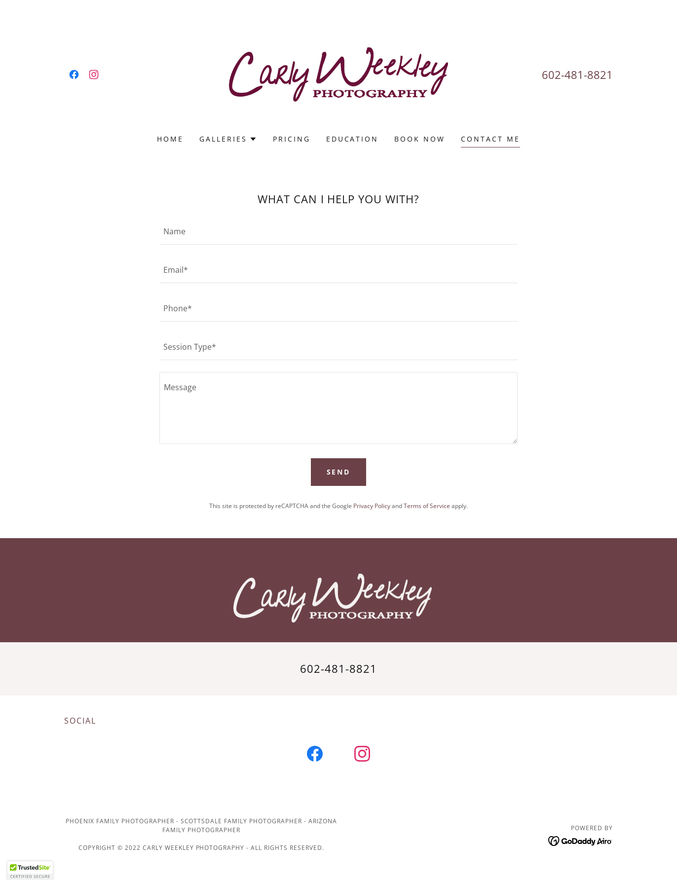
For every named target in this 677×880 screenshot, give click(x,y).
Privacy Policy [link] (371, 506)
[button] (228, 139)
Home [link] (170, 139)
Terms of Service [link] (427, 506)
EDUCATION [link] (352, 139)
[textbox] (338, 231)
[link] (74, 74)
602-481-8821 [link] (577, 74)
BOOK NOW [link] (419, 139)
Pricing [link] (291, 139)
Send (339, 472)
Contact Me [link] (490, 139)
